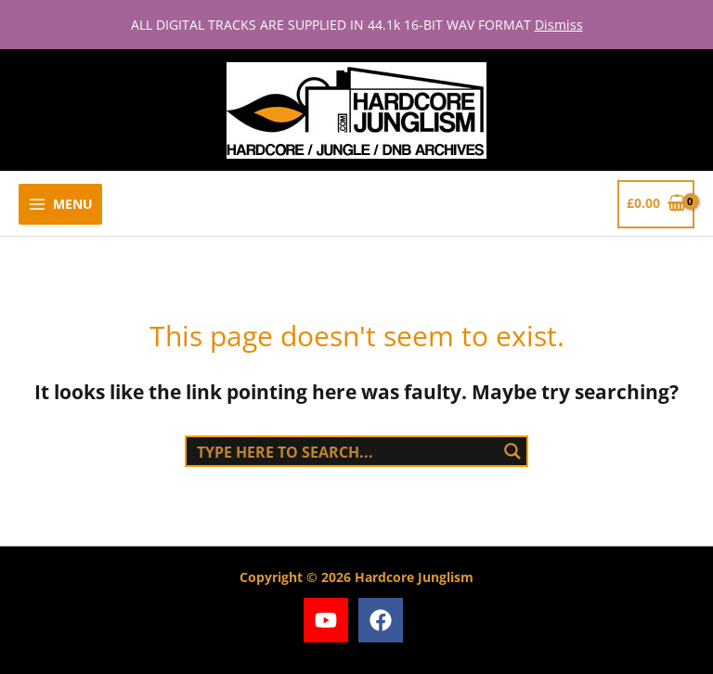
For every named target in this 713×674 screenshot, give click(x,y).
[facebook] (383, 620)
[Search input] (343, 451)
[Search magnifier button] (512, 451)
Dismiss (559, 24)
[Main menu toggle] (60, 205)
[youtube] (329, 620)
